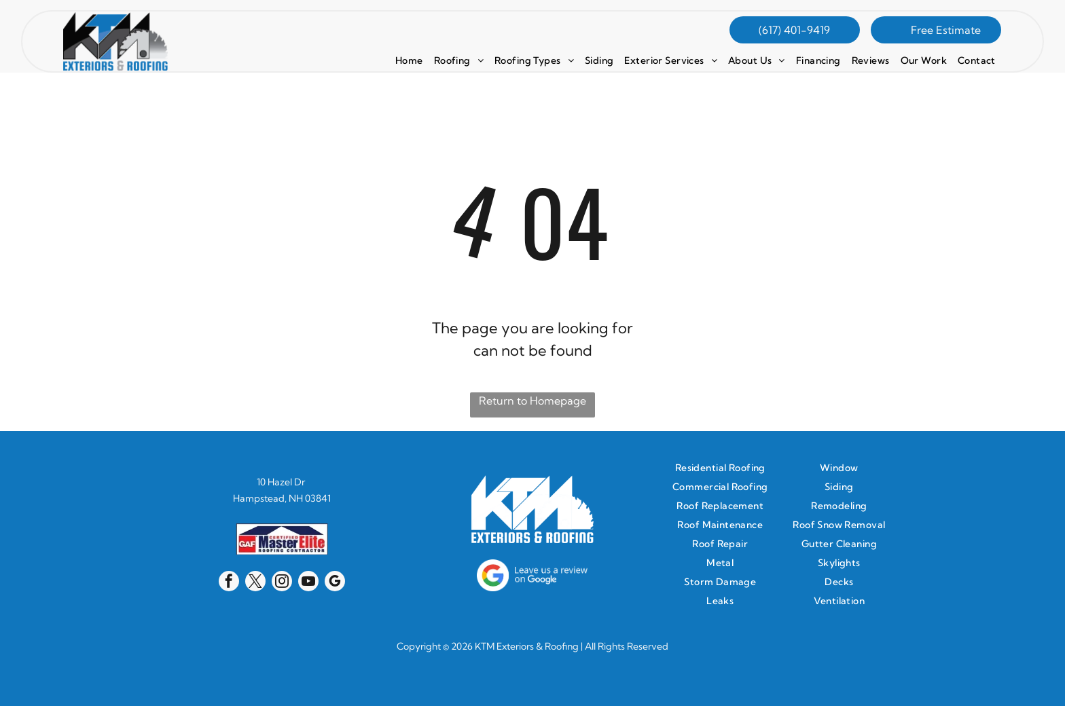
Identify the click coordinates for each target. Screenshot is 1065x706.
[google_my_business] (335, 583)
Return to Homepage (532, 400)
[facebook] (229, 583)
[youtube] (308, 583)
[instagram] (282, 583)
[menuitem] (409, 60)
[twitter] (255, 583)
